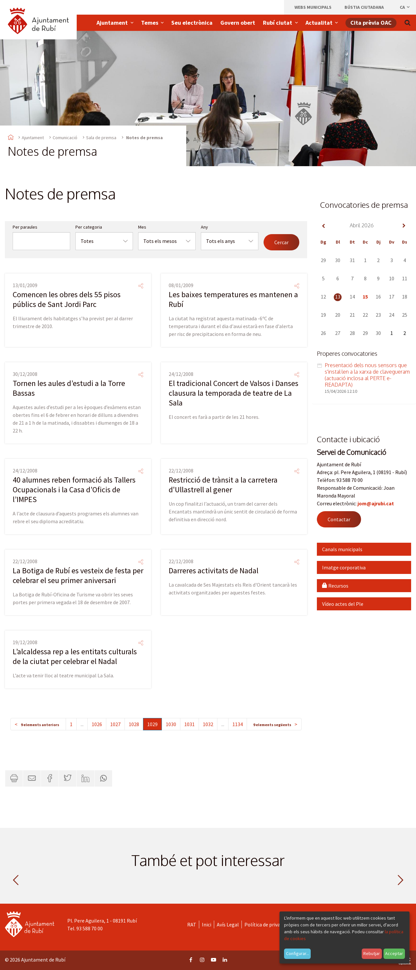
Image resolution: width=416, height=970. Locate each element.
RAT (191, 924)
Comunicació (65, 137)
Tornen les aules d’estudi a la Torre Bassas (69, 388)
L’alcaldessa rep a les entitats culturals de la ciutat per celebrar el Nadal (75, 656)
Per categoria (88, 227)
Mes (142, 227)
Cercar (281, 242)
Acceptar (394, 953)
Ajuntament (33, 137)
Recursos (335, 585)
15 (365, 296)
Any (204, 227)
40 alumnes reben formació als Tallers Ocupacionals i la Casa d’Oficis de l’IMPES (74, 489)
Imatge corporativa (344, 567)
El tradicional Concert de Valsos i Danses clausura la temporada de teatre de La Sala (233, 393)
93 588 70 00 (89, 928)
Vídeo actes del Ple (342, 604)
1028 (134, 724)
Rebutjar (371, 953)
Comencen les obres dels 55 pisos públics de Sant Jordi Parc (67, 299)
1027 (115, 724)
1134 (237, 724)
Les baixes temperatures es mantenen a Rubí (233, 299)
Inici (206, 924)
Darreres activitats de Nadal (213, 570)
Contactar (339, 519)
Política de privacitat (267, 924)
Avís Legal (228, 924)
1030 (171, 724)
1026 (97, 724)
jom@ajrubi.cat (376, 503)
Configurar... (297, 953)
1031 (189, 724)
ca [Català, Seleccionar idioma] (405, 7)
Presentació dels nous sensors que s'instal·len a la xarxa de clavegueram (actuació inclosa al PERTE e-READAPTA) (367, 375)
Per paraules (25, 227)
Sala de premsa (101, 137)
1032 (208, 724)
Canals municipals (342, 549)
